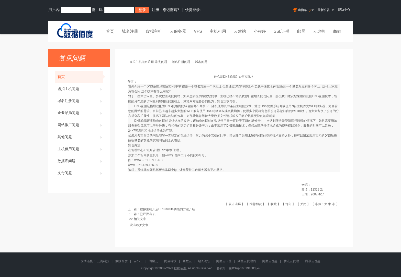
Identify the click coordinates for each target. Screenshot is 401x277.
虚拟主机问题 (80, 89)
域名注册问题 (80, 101)
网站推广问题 (80, 125)
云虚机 (319, 31)
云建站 (240, 31)
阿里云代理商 (247, 261)
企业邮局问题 (80, 113)
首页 (110, 31)
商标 (337, 31)
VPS (198, 31)
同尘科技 (170, 261)
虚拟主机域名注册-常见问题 (148, 62)
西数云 (187, 261)
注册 (155, 10)
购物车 (303, 10)
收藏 (274, 204)
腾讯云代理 (291, 261)
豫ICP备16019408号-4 (244, 268)
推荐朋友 (256, 204)
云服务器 (178, 31)
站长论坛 (204, 261)
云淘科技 (103, 261)
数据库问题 (80, 161)
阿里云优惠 (269, 261)
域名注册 (130, 31)
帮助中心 (344, 10)
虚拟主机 (154, 31)
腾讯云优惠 (312, 261)
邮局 (301, 31)
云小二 (138, 261)
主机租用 (218, 31)
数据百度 (121, 261)
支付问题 (80, 173)
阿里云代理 (223, 261)
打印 (288, 204)
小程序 (260, 31)
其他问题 (80, 137)
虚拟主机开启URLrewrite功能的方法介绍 (167, 209)
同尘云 (153, 261)
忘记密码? (171, 10)
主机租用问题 (80, 149)
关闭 (303, 204)
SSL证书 (281, 31)
